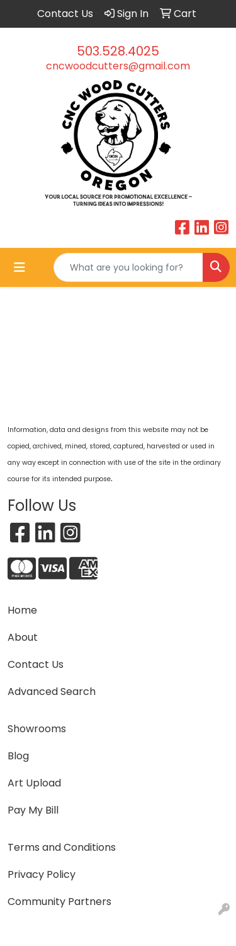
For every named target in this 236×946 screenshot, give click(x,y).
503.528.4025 (118, 51)
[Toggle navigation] (19, 267)
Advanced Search (52, 691)
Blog (18, 756)
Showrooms (37, 728)
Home (22, 610)
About (23, 637)
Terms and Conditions (62, 847)
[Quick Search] (128, 267)
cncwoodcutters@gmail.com (118, 66)
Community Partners (59, 901)
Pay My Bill (33, 810)
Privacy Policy (42, 874)
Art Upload (34, 783)
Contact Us (36, 664)
